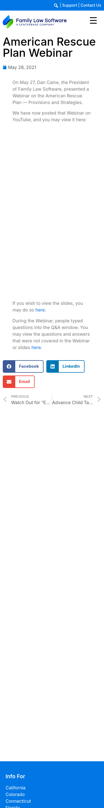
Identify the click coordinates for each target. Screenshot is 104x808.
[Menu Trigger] (93, 20)
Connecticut (18, 801)
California (16, 787)
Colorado (15, 794)
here (40, 310)
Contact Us (91, 5)
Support (69, 5)
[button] (23, 366)
